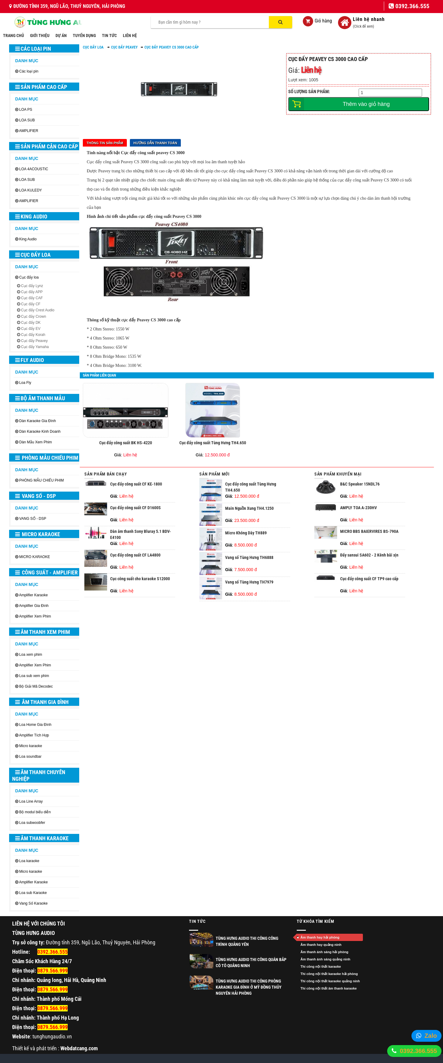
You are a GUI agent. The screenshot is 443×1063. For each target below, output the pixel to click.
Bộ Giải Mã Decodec (36, 686)
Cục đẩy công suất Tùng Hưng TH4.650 (212, 442)
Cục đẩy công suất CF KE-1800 (136, 484)
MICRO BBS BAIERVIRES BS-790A (369, 531)
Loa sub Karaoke (33, 893)
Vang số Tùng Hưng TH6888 (249, 557)
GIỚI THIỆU (39, 35)
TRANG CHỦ (13, 35)
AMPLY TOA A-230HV (358, 507)
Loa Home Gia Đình (35, 725)
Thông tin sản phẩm (104, 143)
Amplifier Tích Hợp (34, 735)
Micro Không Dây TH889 (246, 532)
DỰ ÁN (61, 35)
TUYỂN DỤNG (84, 35)
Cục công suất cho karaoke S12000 (140, 578)
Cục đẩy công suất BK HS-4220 (125, 442)
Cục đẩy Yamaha (35, 347)
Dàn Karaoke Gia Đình (37, 421)
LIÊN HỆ (130, 35)
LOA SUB (27, 120)
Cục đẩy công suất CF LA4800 (135, 555)
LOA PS (25, 109)
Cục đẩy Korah (33, 335)
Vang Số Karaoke (33, 903)
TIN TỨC (109, 35)
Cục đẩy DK (31, 322)
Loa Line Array (30, 801)
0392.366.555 (418, 1051)
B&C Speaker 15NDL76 (360, 484)
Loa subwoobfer (32, 823)
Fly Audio (29, 360)
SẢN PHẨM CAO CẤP (41, 87)
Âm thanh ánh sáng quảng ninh (325, 959)
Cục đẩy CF (30, 304)
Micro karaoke (30, 746)
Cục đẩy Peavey (34, 341)
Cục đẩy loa (33, 255)
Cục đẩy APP (31, 292)
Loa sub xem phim (34, 676)
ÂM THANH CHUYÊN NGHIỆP (38, 775)
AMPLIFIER (28, 131)
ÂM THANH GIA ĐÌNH (42, 702)
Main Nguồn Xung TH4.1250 (249, 508)
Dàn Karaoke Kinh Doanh (39, 431)
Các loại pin (33, 49)
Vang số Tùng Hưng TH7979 (249, 582)
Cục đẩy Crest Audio (37, 310)
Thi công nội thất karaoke (320, 966)
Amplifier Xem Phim (35, 616)
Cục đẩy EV (30, 329)
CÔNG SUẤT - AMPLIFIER (46, 572)
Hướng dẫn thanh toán (155, 143)
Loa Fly (25, 383)
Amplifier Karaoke (33, 595)
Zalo (430, 1035)
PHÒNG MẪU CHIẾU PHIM (46, 458)
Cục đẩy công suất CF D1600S (135, 507)
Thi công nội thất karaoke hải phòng (329, 974)
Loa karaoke (29, 861)
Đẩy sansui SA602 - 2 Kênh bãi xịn (369, 555)
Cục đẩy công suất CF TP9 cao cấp (369, 578)
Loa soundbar (30, 756)
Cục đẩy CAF (32, 298)
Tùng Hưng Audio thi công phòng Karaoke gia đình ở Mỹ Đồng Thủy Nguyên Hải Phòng (249, 987)
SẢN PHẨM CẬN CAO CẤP (46, 146)
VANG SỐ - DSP (35, 496)
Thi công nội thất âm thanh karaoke (328, 988)
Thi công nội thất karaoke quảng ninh (330, 981)
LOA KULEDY (30, 190)
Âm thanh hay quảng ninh (320, 944)
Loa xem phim (30, 654)
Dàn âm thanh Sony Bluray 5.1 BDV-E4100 (140, 534)
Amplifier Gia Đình (34, 606)
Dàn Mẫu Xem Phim (35, 442)
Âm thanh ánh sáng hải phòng (324, 952)
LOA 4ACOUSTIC (33, 169)
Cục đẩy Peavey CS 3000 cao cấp (171, 47)
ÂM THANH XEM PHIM (42, 632)
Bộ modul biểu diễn (35, 812)
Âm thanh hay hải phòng (319, 937)
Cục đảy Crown (33, 316)
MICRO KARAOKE (37, 534)
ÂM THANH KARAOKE (42, 838)
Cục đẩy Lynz (32, 286)
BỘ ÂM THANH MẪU (40, 398)
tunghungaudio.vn (52, 1036)
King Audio (31, 216)
